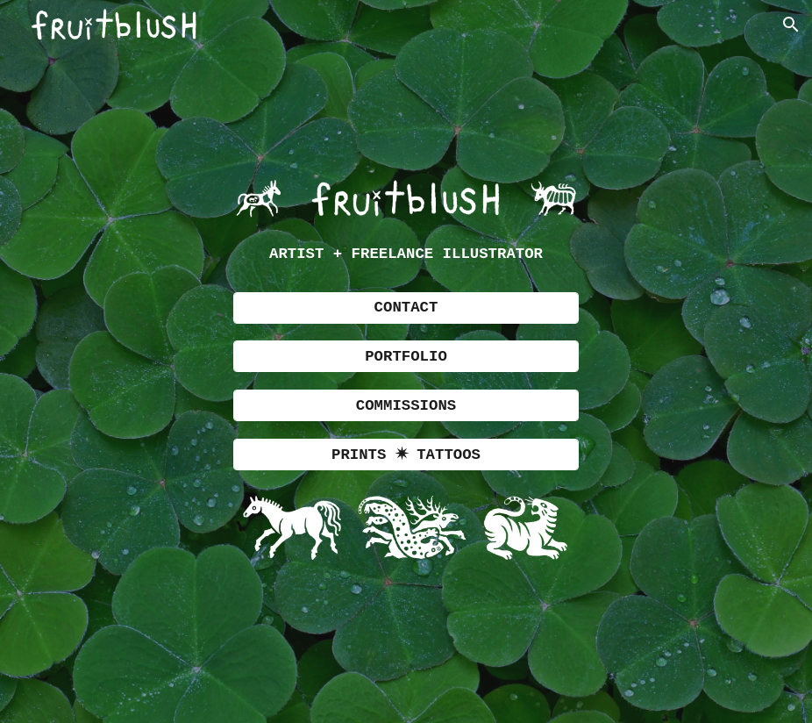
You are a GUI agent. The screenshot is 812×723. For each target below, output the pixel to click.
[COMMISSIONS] (406, 405)
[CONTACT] (406, 308)
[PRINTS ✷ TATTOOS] (406, 454)
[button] (791, 25)
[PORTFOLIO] (406, 356)
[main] (406, 254)
